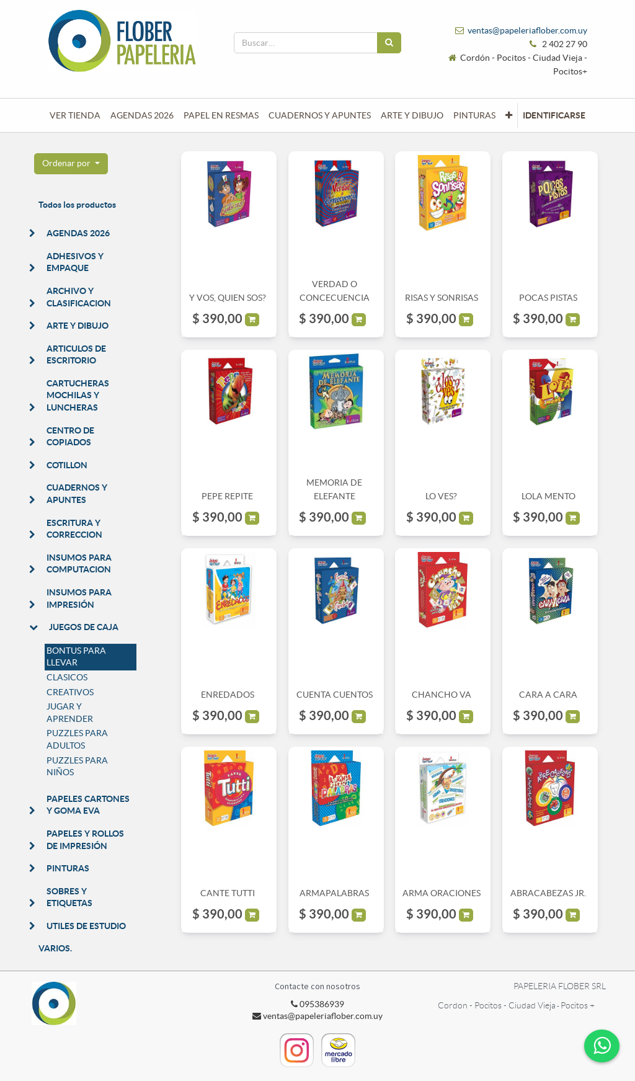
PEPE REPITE (227, 496)
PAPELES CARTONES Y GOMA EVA (88, 805)
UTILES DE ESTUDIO (86, 926)
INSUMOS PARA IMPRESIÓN (79, 598)
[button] (508, 115)
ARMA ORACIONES (441, 893)
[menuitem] (75, 115)
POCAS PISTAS (548, 298)
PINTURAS (68, 868)
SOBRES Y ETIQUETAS (69, 897)
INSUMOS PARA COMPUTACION (79, 564)
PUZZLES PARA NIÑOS (77, 766)
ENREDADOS (227, 695)
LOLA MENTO (548, 496)
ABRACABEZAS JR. (548, 893)
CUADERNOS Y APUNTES (77, 494)
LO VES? (441, 496)
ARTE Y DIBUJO (78, 326)
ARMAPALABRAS (334, 893)
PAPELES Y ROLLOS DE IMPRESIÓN (85, 840)
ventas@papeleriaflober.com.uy (527, 30)
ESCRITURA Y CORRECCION (74, 529)
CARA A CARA (548, 695)
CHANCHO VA (441, 695)
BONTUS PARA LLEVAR (76, 657)
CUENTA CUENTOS (334, 695)
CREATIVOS (70, 692)
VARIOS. (55, 948)
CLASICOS (67, 677)
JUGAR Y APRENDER (70, 712)
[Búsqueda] (389, 42)
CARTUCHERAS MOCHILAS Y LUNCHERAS (78, 395)
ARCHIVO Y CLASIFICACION (79, 297)
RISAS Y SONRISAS (441, 298)
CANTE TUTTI (227, 893)
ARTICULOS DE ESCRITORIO (76, 355)
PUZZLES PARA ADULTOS (77, 739)
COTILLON (67, 465)
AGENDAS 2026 (78, 233)
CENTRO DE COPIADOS (70, 436)
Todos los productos (77, 205)
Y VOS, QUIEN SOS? (227, 298)
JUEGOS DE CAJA (83, 627)
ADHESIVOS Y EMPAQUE (75, 262)
